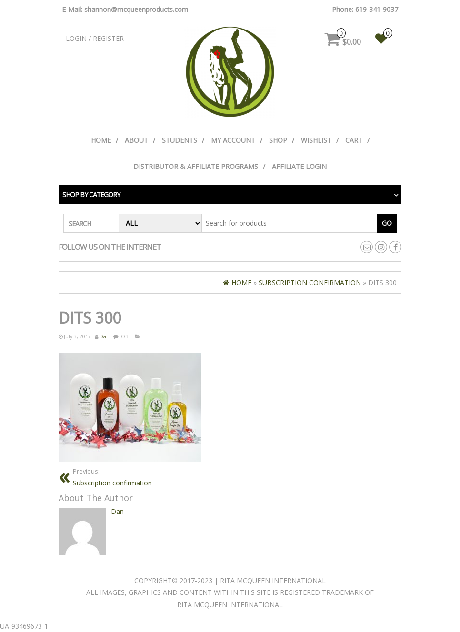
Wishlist (316, 140)
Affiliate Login (299, 166)
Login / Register (95, 38)
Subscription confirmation (112, 477)
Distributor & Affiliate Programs (195, 166)
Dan (105, 336)
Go (387, 222)
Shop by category (91, 194)
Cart (353, 140)
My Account (233, 140)
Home (101, 140)
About (136, 140)
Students (179, 140)
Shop (278, 140)
